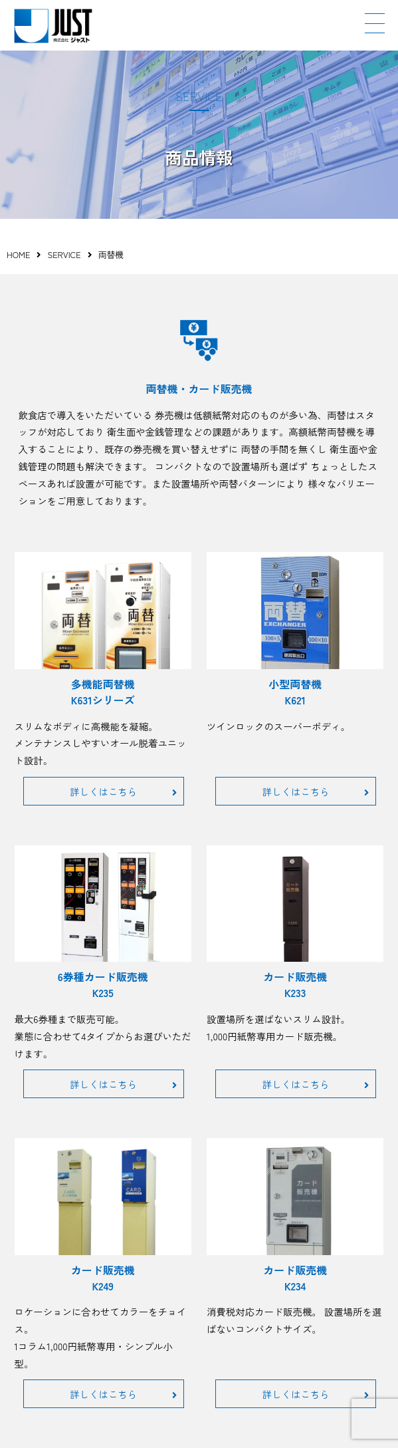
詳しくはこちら (123, 791)
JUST (53, 26)
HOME (18, 254)
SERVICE (63, 254)
